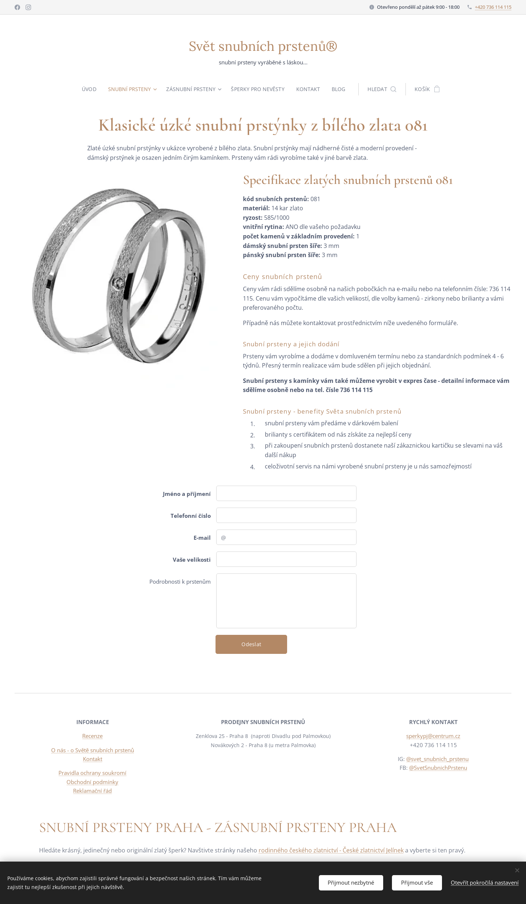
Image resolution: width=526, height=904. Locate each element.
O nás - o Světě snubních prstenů (92, 750)
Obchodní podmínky (92, 782)
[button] (384, 89)
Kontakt (92, 758)
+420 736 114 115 (493, 7)
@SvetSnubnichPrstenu (438, 767)
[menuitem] (89, 89)
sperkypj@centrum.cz (434, 736)
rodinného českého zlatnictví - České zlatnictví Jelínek (331, 850)
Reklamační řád (92, 790)
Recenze (92, 736)
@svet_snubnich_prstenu (438, 758)
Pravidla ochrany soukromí (92, 772)
